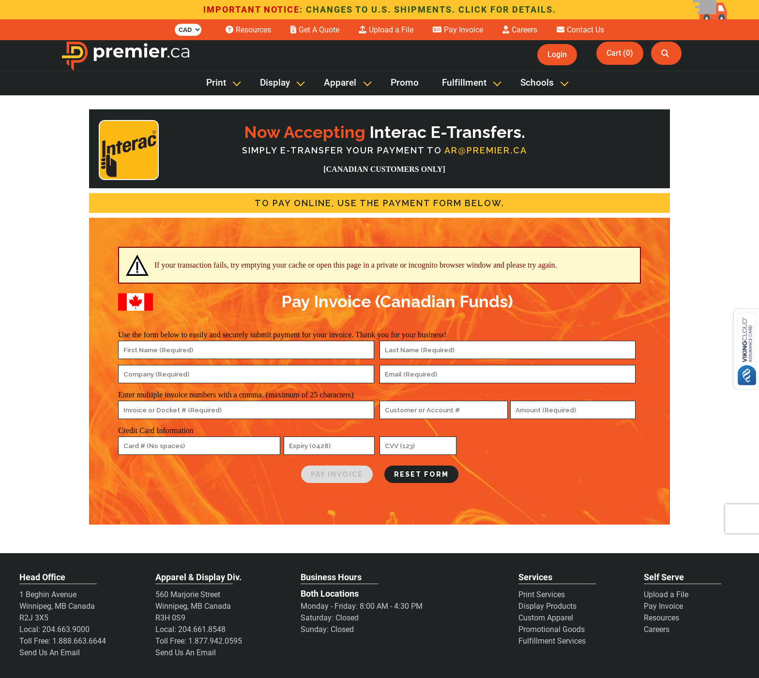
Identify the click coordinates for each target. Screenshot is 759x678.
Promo (405, 82)
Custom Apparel (545, 617)
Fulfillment (464, 82)
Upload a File (666, 594)
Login (557, 54)
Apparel (340, 82)
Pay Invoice (663, 606)
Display (275, 82)
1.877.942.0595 (215, 641)
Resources (661, 617)
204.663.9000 (66, 629)
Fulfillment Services (552, 641)
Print (216, 82)
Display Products (547, 606)
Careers (656, 629)
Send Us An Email (49, 652)
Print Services (541, 594)
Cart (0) (620, 53)
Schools (537, 82)
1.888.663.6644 (79, 641)
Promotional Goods (551, 629)
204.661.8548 (202, 629)
